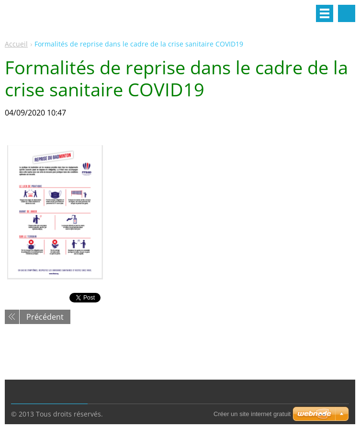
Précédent (45, 317)
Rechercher (346, 13)
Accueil (16, 43)
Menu (324, 13)
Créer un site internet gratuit (252, 413)
